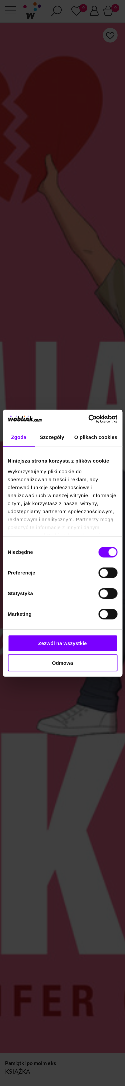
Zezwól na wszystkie (62, 643)
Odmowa (62, 663)
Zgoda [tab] (18, 437)
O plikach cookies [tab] (95, 437)
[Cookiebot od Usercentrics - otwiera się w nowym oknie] (89, 419)
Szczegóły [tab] (52, 437)
